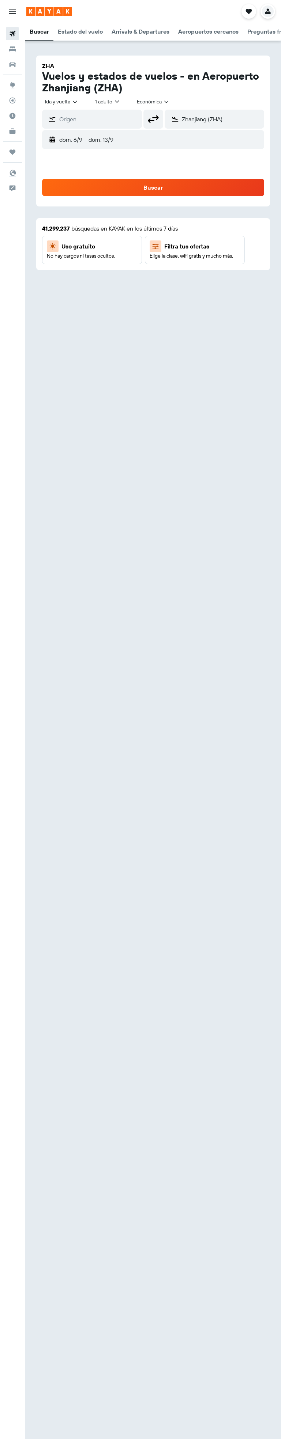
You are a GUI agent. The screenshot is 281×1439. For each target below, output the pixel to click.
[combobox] (61, 101)
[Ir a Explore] (12, 85)
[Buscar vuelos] (12, 33)
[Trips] (12, 152)
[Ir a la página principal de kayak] (49, 11)
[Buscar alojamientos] (12, 49)
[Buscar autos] (12, 64)
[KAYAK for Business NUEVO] (12, 131)
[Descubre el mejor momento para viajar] (12, 116)
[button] (12, 11)
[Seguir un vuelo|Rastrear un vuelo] (12, 100)
